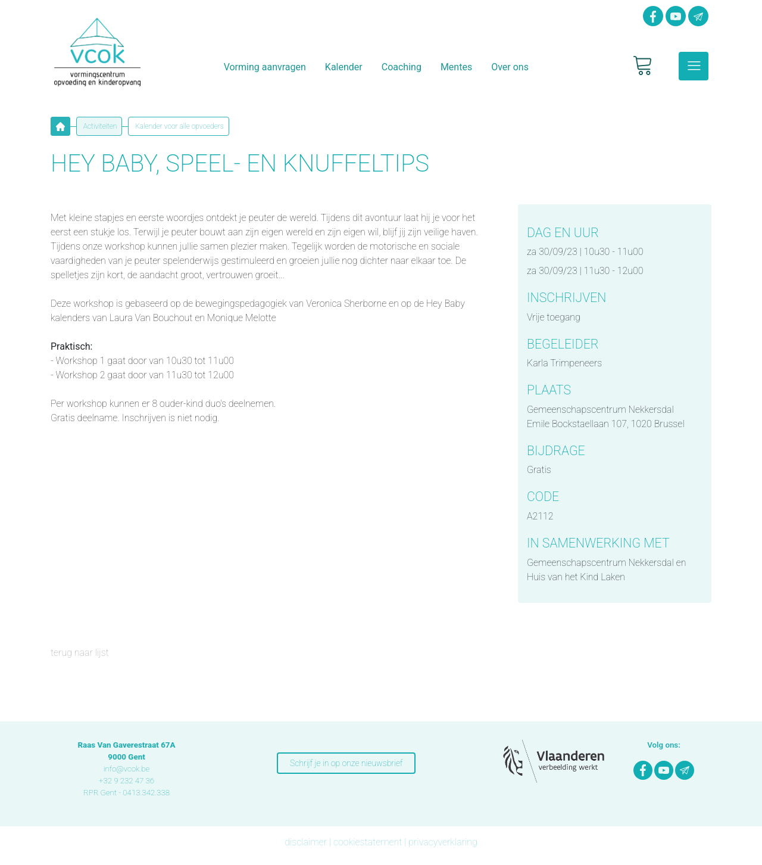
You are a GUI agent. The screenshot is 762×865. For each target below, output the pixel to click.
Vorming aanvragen (265, 67)
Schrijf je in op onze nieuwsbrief (346, 763)
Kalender (344, 67)
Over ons (510, 67)
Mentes (456, 67)
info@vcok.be (127, 768)
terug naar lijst (80, 652)
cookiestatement (367, 842)
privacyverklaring (442, 842)
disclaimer (306, 842)
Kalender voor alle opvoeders (178, 126)
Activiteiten (99, 126)
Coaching (401, 67)
